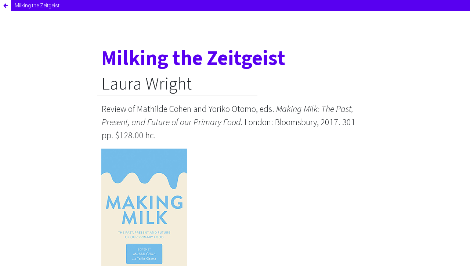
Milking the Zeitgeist (37, 5)
